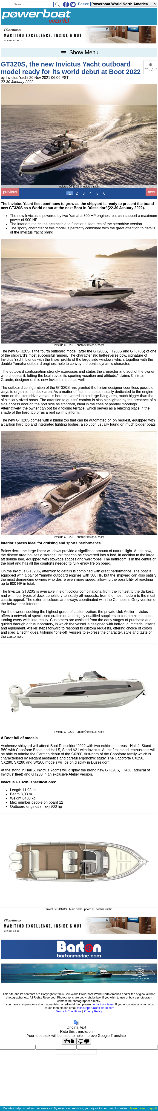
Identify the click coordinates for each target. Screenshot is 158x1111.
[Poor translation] (83, 1041)
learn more (137, 1108)
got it (153, 1108)
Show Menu (79, 52)
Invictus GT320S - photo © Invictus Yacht (79, 343)
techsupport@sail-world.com (95, 1008)
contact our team (103, 1004)
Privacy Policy (93, 1011)
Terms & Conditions (68, 1011)
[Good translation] (69, 1041)
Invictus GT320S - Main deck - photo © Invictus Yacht (79, 907)
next (151, 192)
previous (10, 192)
